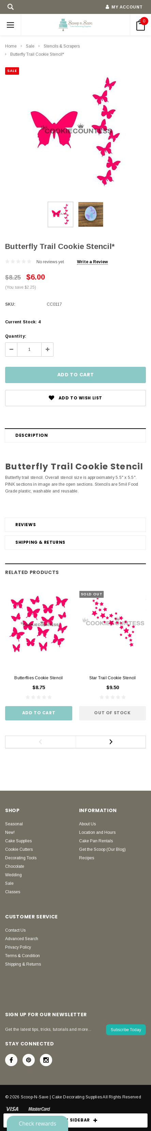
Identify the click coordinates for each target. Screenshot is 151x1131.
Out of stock (112, 713)
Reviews (25, 524)
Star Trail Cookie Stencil (112, 678)
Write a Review (92, 261)
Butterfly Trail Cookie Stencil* (37, 54)
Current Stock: (23, 322)
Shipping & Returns (40, 542)
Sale (30, 46)
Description (31, 435)
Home (11, 46)
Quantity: (15, 336)
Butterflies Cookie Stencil (38, 678)
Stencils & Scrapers (62, 46)
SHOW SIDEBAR (75, 1120)
